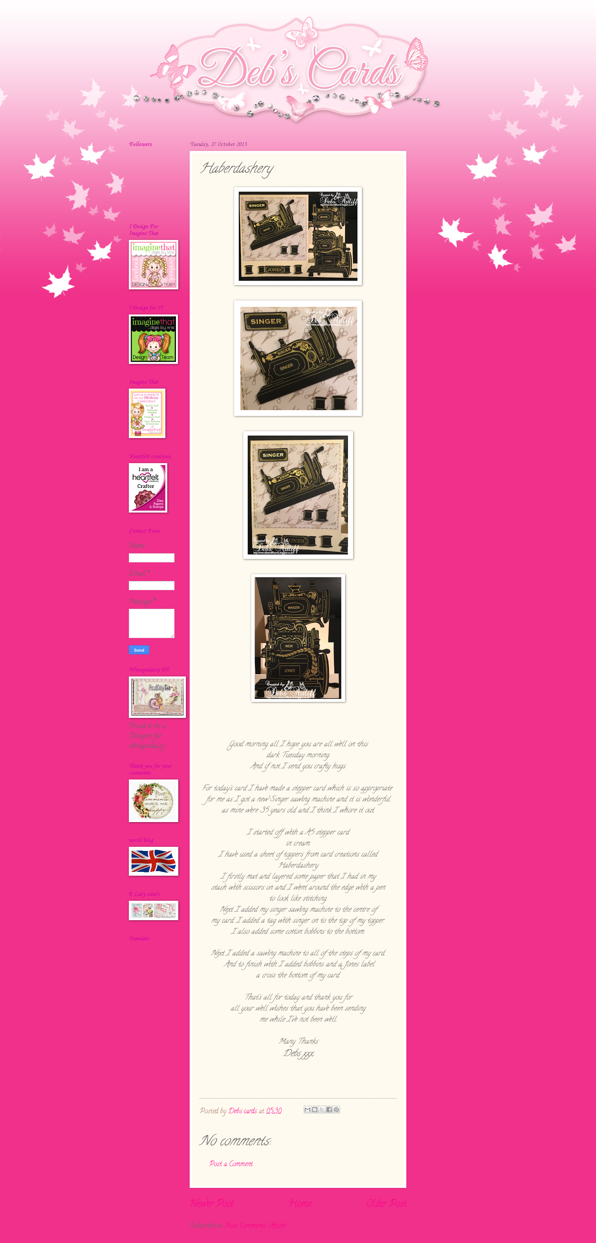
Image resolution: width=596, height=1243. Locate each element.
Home (299, 1204)
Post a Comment (231, 1164)
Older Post (386, 1204)
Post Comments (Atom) (256, 1226)
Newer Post (211, 1204)
